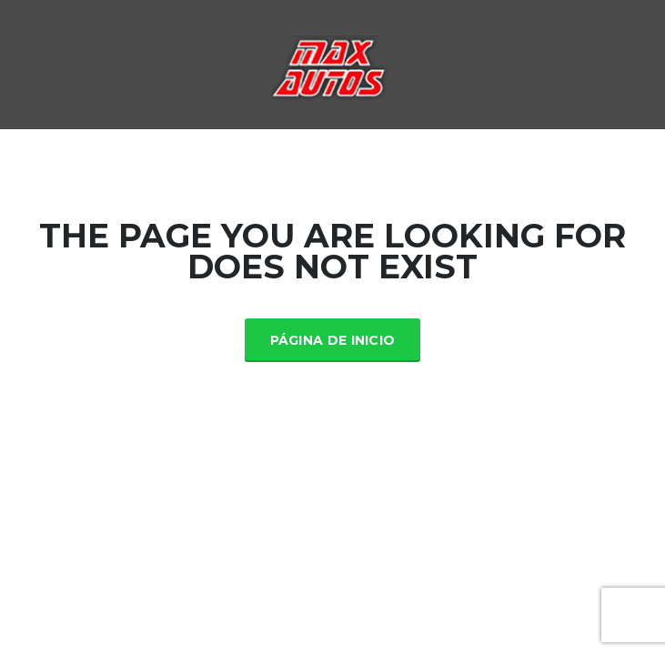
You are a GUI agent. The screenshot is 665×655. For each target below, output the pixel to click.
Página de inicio (333, 340)
